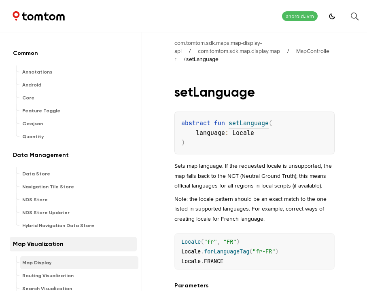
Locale (243, 133)
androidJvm (300, 16)
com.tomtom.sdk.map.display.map (239, 51)
